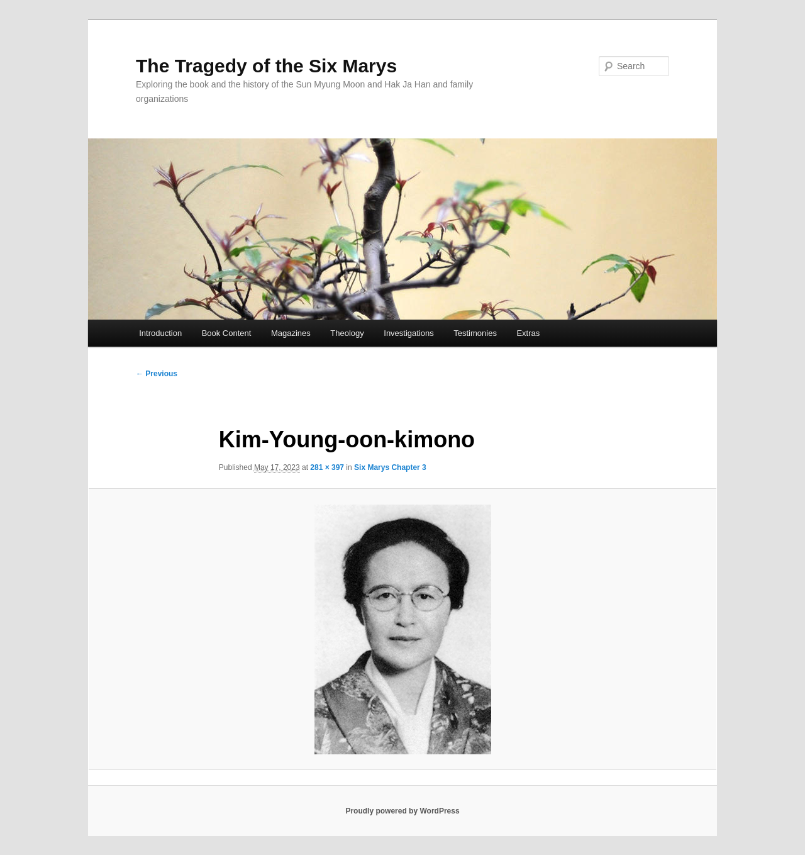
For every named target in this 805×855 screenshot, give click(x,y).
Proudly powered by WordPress (402, 811)
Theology (347, 333)
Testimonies (475, 333)
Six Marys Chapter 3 (390, 467)
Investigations (409, 333)
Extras (528, 333)
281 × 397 (327, 467)
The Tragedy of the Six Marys (266, 65)
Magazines (291, 333)
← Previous (156, 373)
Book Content (227, 333)
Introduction (160, 333)
